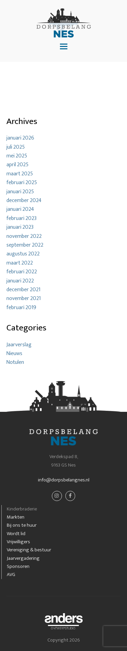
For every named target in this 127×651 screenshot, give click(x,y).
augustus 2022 (23, 253)
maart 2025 (19, 173)
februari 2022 (21, 271)
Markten (15, 517)
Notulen (15, 362)
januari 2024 (20, 209)
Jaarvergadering (23, 558)
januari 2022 (20, 280)
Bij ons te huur (22, 525)
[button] (63, 47)
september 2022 (24, 245)
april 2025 (17, 164)
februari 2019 (21, 307)
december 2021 (23, 289)
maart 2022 (19, 263)
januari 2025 (20, 191)
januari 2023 (20, 227)
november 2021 (23, 298)
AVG (11, 574)
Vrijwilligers (18, 541)
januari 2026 (20, 138)
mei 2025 (16, 155)
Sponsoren (18, 566)
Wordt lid (16, 533)
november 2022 (24, 236)
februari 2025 (21, 182)
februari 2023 (21, 218)
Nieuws (14, 353)
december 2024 (23, 200)
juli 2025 (15, 147)
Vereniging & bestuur (29, 550)
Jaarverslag (18, 344)
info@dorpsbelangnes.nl (63, 480)
